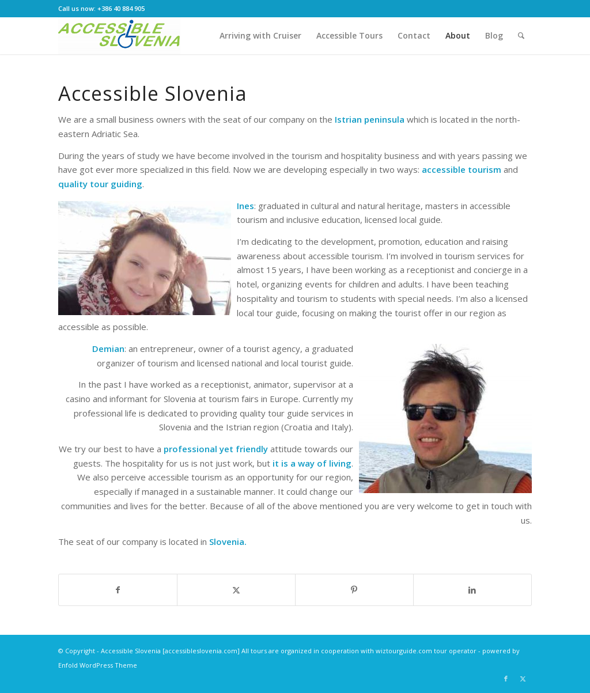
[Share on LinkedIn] (472, 590)
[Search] (521, 35)
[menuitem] (260, 35)
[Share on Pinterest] (354, 590)
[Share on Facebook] (118, 590)
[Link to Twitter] (523, 678)
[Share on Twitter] (236, 590)
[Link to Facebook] (506, 678)
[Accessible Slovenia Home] (121, 35)
